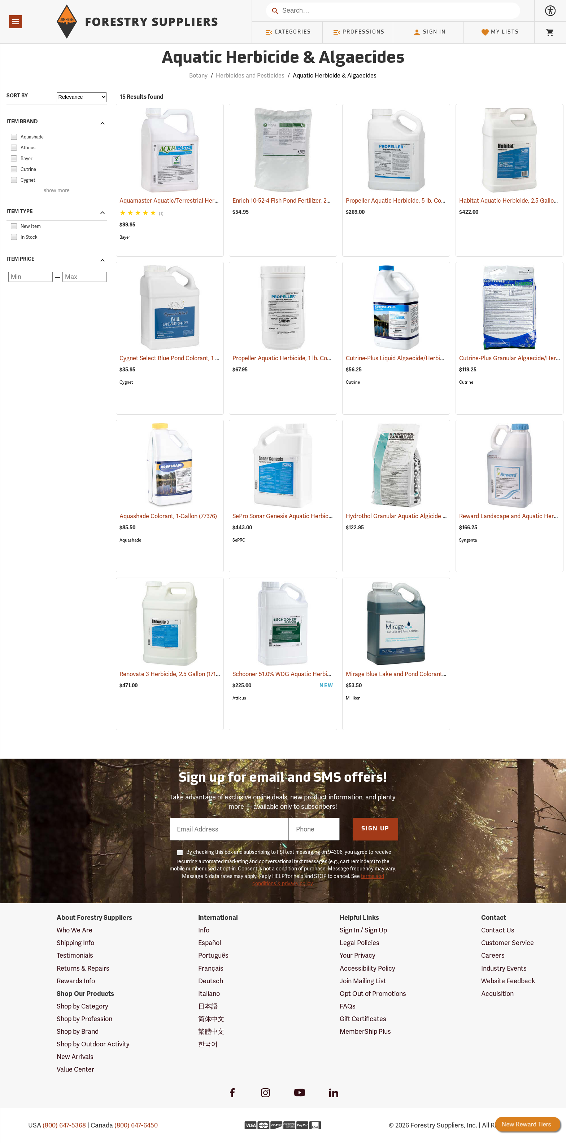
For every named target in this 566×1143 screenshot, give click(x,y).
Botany (198, 75)
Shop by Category (82, 1006)
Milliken (353, 698)
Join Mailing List (363, 981)
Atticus (239, 698)
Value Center (75, 1069)
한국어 (208, 1044)
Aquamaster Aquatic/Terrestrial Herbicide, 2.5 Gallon (198, 200)
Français (210, 968)
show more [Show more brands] (57, 191)
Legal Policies (359, 943)
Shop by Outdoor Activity (93, 1044)
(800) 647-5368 (64, 1125)
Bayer (124, 237)
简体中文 (211, 1019)
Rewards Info (76, 981)
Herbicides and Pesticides (250, 75)
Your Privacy (357, 955)
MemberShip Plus (365, 1031)
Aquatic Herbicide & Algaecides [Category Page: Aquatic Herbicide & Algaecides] (283, 58)
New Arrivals (75, 1056)
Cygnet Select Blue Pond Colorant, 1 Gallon (185, 358)
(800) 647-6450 (136, 1125)
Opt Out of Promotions (373, 993)
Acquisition (497, 993)
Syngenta (468, 540)
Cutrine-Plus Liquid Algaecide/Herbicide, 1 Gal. (417, 358)
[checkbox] (13, 136)
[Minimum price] (30, 277)
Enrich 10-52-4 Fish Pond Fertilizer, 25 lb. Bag (300, 200)
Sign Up (375, 829)
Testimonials (75, 955)
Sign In (429, 32)
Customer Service (507, 943)
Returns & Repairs (83, 968)
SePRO (238, 540)
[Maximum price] (84, 277)
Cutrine (353, 382)
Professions (358, 32)
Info (203, 930)
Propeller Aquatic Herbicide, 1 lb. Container (298, 358)
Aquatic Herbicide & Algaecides (334, 75)
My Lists (500, 32)
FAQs (348, 1006)
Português (213, 955)
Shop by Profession (84, 1019)
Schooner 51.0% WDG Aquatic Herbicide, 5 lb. (301, 674)
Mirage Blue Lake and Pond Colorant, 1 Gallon (416, 674)
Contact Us (497, 930)
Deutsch (210, 981)
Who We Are (74, 930)
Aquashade (130, 540)
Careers (493, 955)
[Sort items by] (82, 97)
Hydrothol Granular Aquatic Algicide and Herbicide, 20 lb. (430, 516)
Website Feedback (508, 981)
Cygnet (126, 382)
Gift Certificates (363, 1019)
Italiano (209, 993)
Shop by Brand (78, 1031)
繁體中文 (211, 1031)
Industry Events (504, 968)
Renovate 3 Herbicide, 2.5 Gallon (171, 674)
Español (209, 943)
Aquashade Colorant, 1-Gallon (168, 516)
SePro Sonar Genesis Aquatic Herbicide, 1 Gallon (305, 516)
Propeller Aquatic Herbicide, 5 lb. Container (412, 200)
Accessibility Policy (367, 968)
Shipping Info (75, 943)
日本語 (208, 1006)
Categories (288, 32)
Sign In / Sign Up (363, 930)
